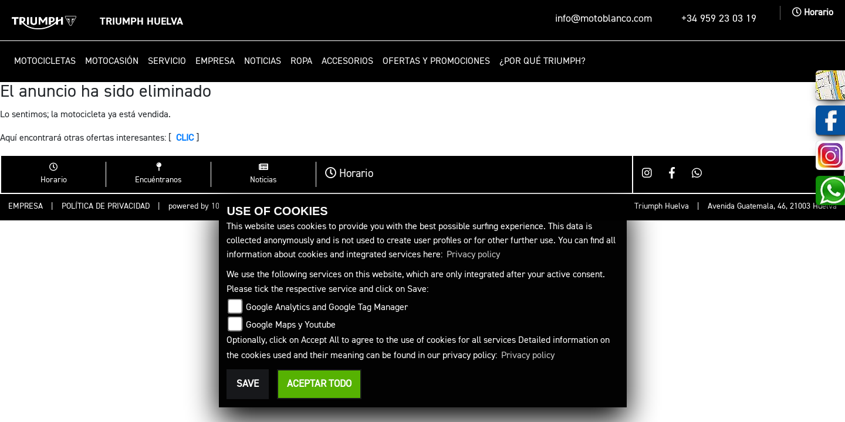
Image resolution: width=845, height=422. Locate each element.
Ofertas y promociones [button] (436, 61)
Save (247, 384)
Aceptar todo (319, 384)
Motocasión (111, 61)
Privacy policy (473, 255)
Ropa (301, 61)
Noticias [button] (262, 61)
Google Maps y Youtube (291, 325)
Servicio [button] (167, 61)
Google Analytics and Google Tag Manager (327, 307)
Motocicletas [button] (45, 61)
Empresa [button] (215, 61)
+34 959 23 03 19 (718, 18)
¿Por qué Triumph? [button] (542, 61)
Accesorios (347, 61)
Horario (812, 13)
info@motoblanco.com (603, 18)
